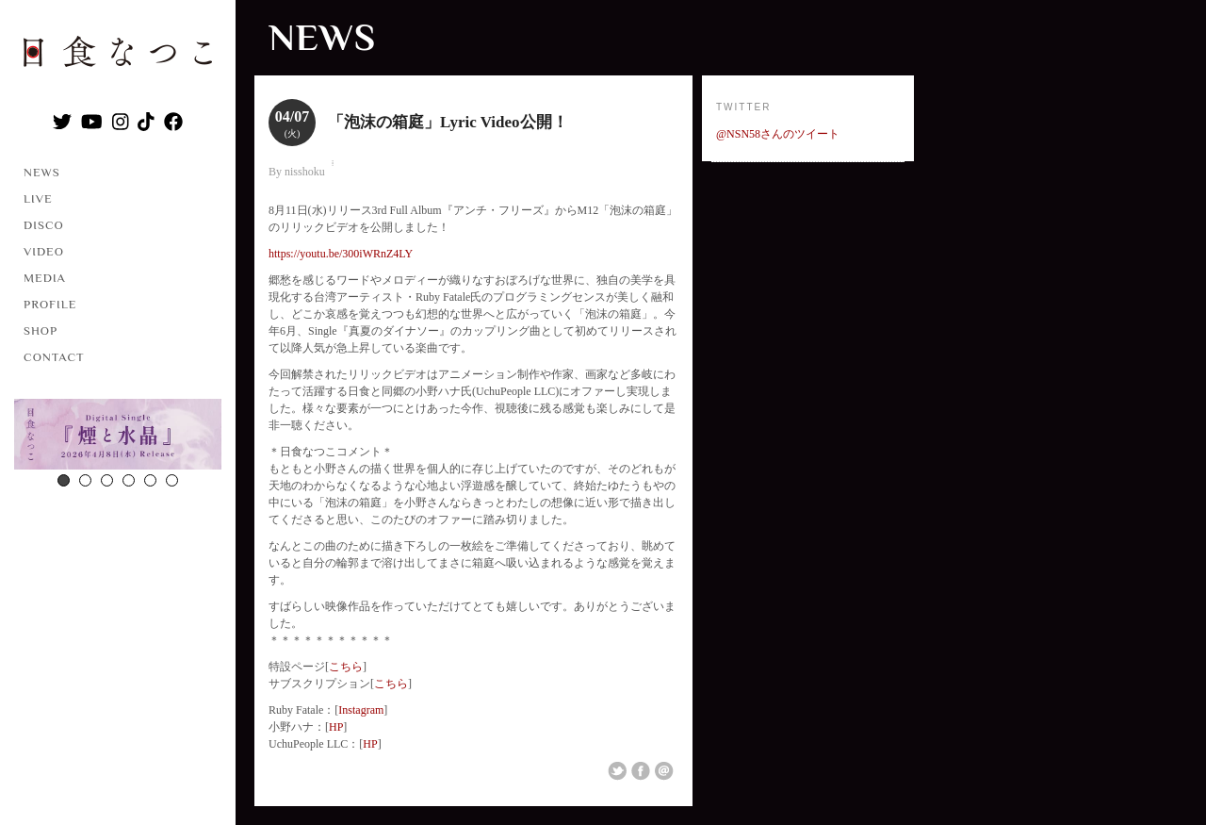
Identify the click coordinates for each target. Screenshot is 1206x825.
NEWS (42, 172)
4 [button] (128, 480)
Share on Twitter (617, 771)
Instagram (360, 710)
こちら (346, 666)
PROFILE (50, 304)
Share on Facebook (640, 771)
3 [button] (107, 480)
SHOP (40, 330)
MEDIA (45, 278)
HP (336, 727)
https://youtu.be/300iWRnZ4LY (341, 253)
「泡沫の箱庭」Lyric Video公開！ (448, 122)
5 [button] (150, 480)
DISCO (44, 225)
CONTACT (54, 357)
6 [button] (172, 480)
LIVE (38, 198)
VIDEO (44, 251)
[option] (117, 436)
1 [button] (63, 480)
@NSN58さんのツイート (777, 133)
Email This (664, 771)
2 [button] (85, 480)
